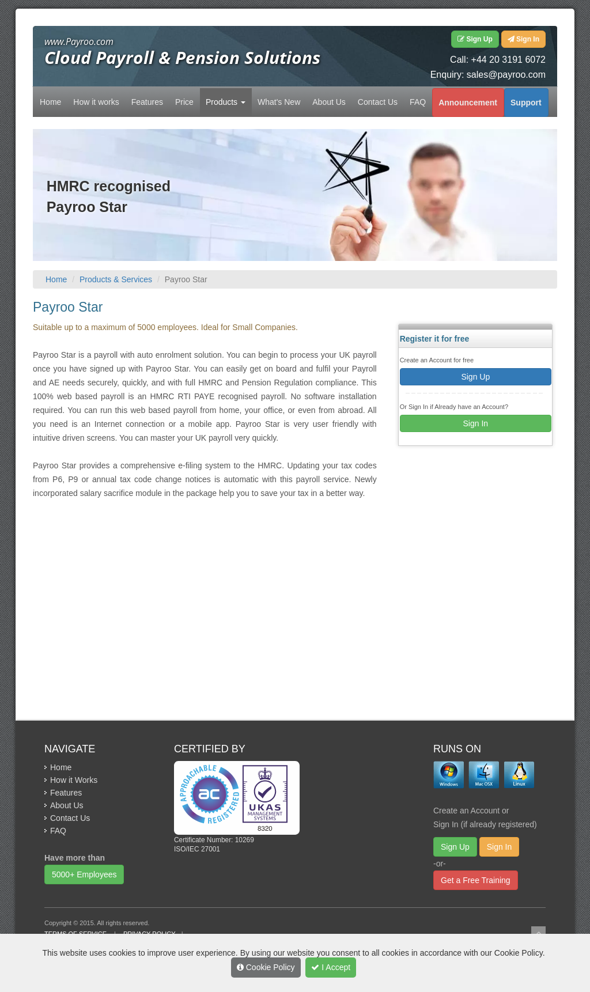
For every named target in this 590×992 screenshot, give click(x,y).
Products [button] (225, 102)
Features (147, 102)
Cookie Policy (266, 967)
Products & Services (116, 279)
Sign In (476, 423)
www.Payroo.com (79, 41)
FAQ (418, 102)
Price (184, 102)
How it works (96, 102)
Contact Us (378, 102)
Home (50, 102)
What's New (279, 102)
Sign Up (475, 376)
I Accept (330, 967)
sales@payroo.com (506, 74)
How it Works (73, 780)
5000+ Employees (84, 874)
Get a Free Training (475, 880)
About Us (329, 102)
